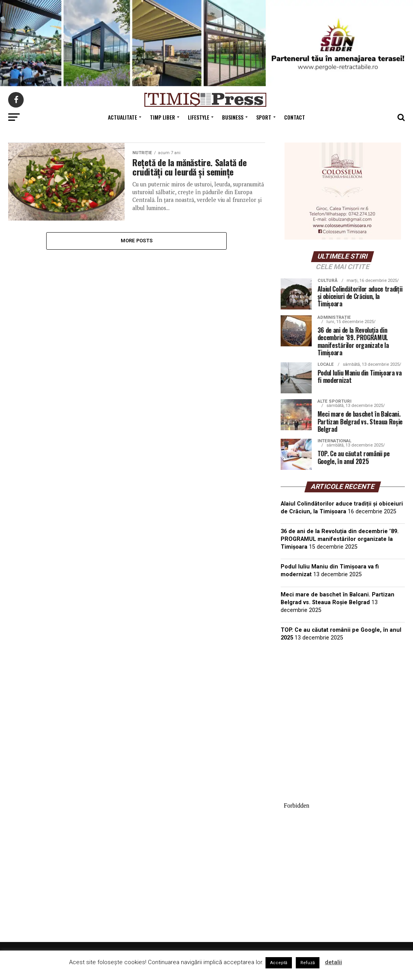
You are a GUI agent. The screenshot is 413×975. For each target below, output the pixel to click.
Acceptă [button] (278, 962)
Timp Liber (162, 117)
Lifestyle (198, 117)
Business (232, 117)
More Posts (137, 240)
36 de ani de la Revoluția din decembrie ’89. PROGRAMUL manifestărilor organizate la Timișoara (340, 539)
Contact (294, 117)
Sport (263, 117)
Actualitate (122, 117)
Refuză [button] (307, 962)
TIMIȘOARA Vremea (343, 686)
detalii (333, 962)
